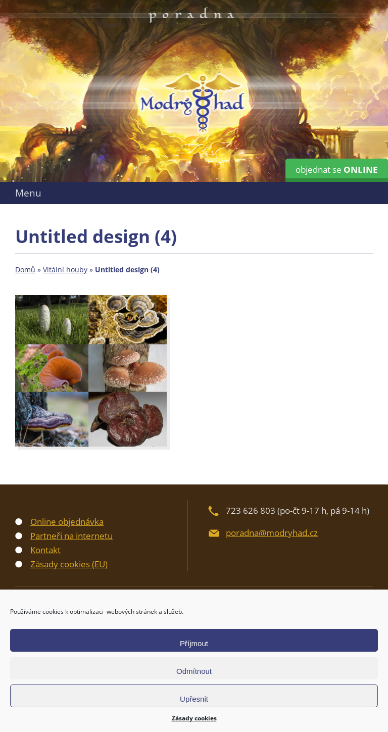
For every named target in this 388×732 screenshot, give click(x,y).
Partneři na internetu (71, 536)
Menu (28, 193)
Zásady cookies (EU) (69, 564)
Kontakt (45, 550)
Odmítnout (194, 671)
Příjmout (194, 643)
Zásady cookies (194, 718)
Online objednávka (67, 521)
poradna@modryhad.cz (272, 533)
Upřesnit (194, 699)
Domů (25, 269)
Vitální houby (65, 269)
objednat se (337, 169)
